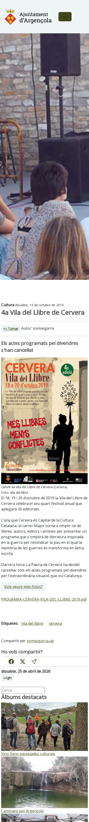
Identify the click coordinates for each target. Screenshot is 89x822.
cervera (55, 623)
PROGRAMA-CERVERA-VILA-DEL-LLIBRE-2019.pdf (44, 599)
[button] (34, 661)
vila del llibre (32, 623)
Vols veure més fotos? (23, 586)
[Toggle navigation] (65, 16)
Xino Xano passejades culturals (28, 753)
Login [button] (7, 677)
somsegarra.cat (40, 640)
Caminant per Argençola (22, 810)
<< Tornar (10, 328)
